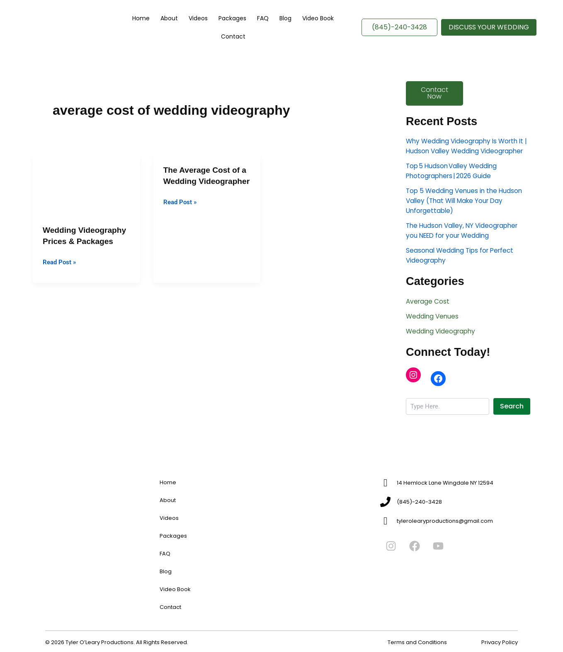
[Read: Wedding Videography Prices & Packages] (86, 194)
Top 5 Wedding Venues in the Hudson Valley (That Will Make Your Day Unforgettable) (466, 222)
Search (512, 427)
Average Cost (428, 322)
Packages (231, 32)
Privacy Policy (499, 642)
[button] (489, 32)
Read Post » (60, 270)
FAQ (256, 32)
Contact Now (434, 104)
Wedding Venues (433, 337)
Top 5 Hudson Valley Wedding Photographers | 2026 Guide (453, 192)
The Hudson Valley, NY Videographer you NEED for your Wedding (465, 252)
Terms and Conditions (417, 642)
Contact (335, 32)
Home (154, 32)
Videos (201, 32)
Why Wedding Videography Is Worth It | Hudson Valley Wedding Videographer (467, 162)
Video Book (301, 32)
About (177, 32)
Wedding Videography (442, 352)
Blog (274, 32)
